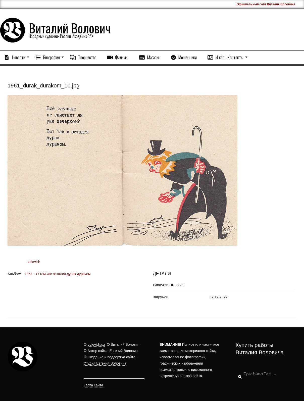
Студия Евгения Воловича (105, 363)
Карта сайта (93, 385)
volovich (34, 262)
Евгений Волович (123, 351)
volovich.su (96, 344)
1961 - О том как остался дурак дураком (57, 274)
